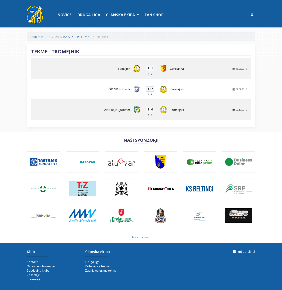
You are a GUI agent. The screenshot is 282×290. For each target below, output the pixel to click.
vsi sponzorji (141, 237)
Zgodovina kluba (38, 271)
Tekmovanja (37, 37)
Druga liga (88, 14)
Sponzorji (33, 279)
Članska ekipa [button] (121, 14)
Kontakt (32, 262)
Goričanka (177, 69)
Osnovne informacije (41, 266)
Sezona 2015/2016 (61, 37)
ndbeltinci (243, 251)
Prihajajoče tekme (97, 266)
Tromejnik (123, 69)
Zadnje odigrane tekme (101, 271)
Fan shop (154, 14)
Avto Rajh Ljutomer (117, 110)
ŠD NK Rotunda (119, 89)
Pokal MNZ (84, 37)
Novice (64, 14)
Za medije (33, 275)
